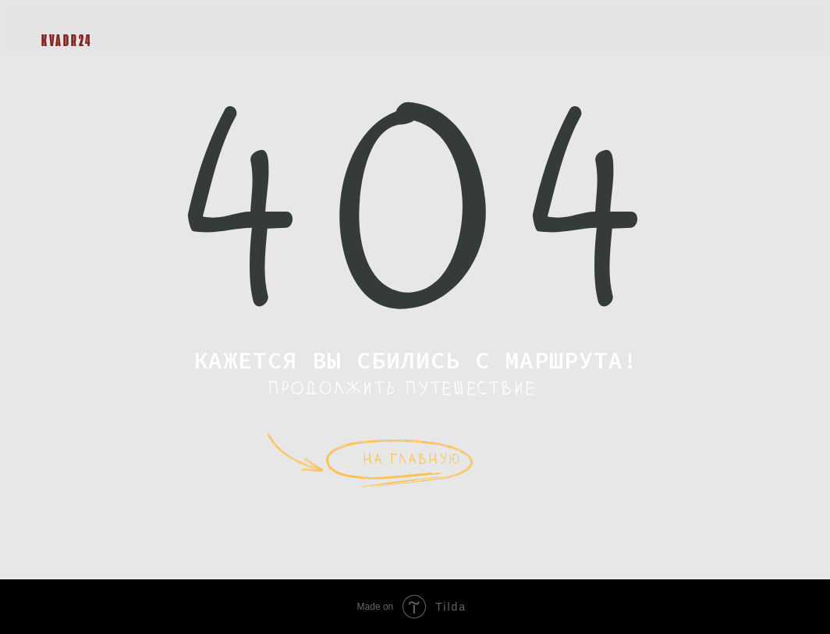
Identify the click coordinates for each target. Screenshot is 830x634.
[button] (772, 27)
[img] (53, 17)
